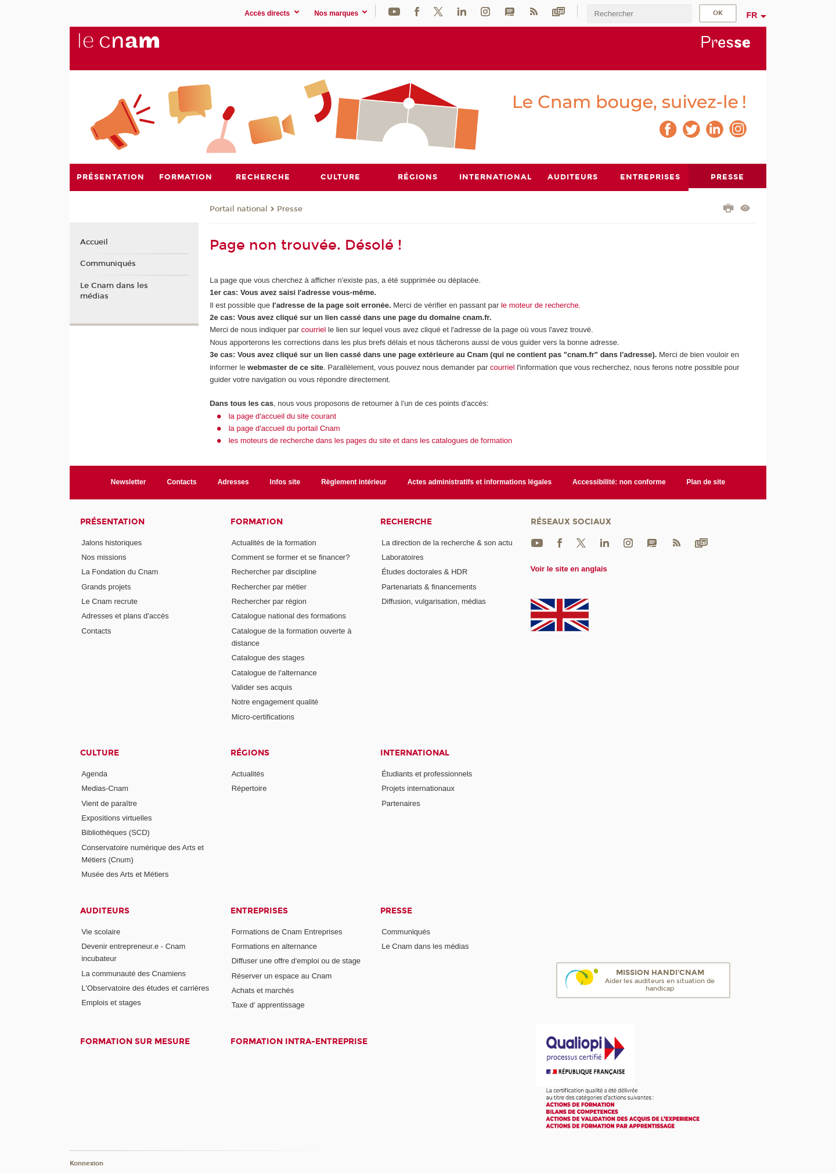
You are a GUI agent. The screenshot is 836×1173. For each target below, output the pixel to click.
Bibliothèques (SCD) (115, 832)
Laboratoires (402, 557)
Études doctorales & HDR (424, 571)
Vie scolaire (100, 931)
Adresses (233, 482)
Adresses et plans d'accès (125, 615)
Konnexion (86, 1163)
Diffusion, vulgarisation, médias (433, 600)
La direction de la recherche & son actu (446, 542)
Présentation (112, 521)
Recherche (406, 521)
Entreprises (259, 910)
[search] (639, 13)
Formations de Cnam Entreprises (287, 931)
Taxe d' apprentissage (268, 1005)
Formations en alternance (274, 945)
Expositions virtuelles (116, 817)
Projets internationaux (418, 788)
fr (752, 15)
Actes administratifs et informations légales (480, 482)
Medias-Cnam (104, 788)
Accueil (94, 241)
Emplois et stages (111, 1002)
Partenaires (400, 802)
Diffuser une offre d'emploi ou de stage (296, 960)
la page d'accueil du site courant (282, 415)
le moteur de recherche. (540, 304)
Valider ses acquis (262, 686)
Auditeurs (104, 910)
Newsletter (128, 482)
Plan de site (706, 482)
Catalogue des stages (268, 657)
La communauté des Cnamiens (133, 973)
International (414, 752)
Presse (289, 208)
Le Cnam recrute (109, 600)
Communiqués (108, 263)
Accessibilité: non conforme (619, 482)
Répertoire (249, 788)
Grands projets (106, 586)
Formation (256, 521)
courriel (313, 329)
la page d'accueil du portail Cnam (284, 427)
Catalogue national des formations (289, 615)
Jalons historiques (111, 542)
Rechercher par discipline (274, 571)
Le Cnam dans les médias (114, 291)
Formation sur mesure (135, 1041)
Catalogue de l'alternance (274, 672)
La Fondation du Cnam (119, 571)
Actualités (248, 773)
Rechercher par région (269, 600)
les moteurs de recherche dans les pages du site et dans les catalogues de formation (371, 440)
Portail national (239, 208)
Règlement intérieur (354, 482)
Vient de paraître (109, 802)
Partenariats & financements (428, 586)
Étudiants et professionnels (426, 773)
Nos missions (103, 557)
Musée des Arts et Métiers (124, 874)
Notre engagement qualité (275, 701)
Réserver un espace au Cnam (282, 975)
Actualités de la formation (274, 542)
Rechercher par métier (269, 586)
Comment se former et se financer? (291, 557)
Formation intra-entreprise (298, 1041)
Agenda (94, 773)
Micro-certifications (263, 716)
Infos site (285, 482)
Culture (99, 752)
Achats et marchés (263, 989)
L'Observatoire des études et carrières (145, 987)
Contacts (181, 482)
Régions (249, 752)
